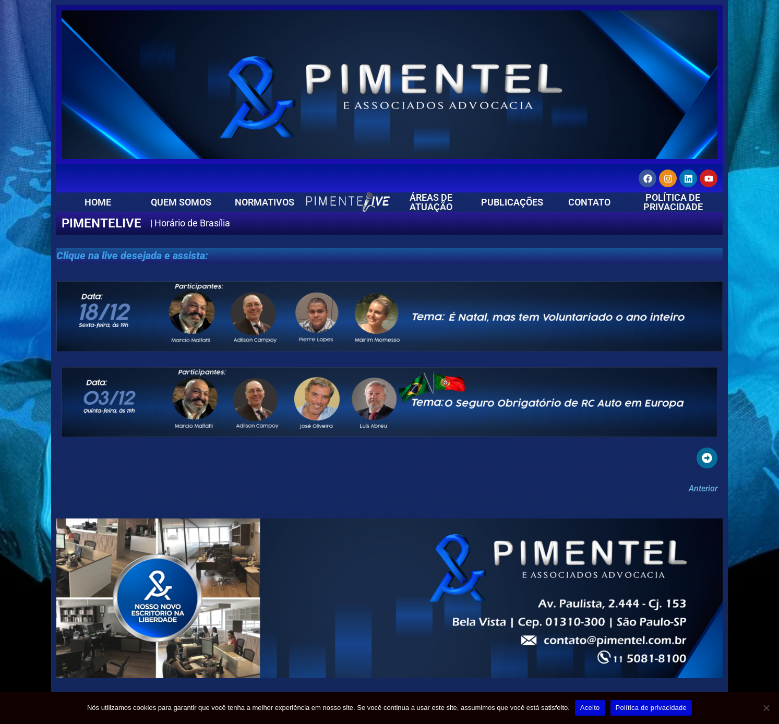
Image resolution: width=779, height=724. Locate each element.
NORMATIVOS (264, 202)
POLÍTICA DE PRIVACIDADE (673, 202)
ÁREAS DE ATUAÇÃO (431, 202)
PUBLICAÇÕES (512, 202)
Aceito (590, 707)
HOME (98, 202)
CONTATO (589, 202)
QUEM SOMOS (181, 202)
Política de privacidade (651, 707)
